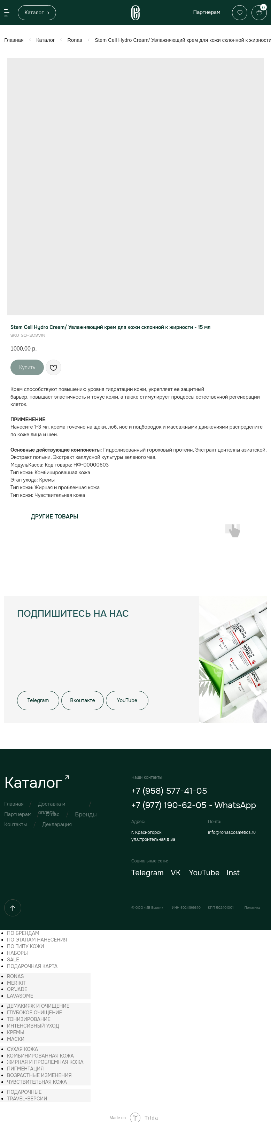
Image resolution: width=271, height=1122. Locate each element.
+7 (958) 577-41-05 (167, 788)
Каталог (45, 40)
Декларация (56, 821)
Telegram (145, 869)
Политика (248, 903)
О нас (52, 811)
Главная (13, 40)
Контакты (15, 821)
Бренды (84, 811)
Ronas (74, 40)
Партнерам (204, 12)
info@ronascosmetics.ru (228, 829)
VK (173, 869)
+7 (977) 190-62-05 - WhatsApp (191, 802)
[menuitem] (23, 928)
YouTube (201, 869)
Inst (230, 869)
